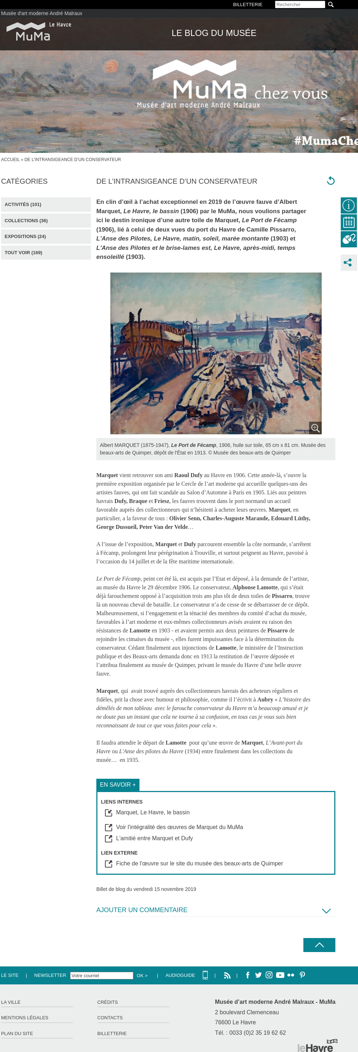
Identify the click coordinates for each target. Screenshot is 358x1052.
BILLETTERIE (248, 4)
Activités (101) (23, 204)
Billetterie (112, 1033)
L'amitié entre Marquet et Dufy (154, 838)
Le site (9, 975)
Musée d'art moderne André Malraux (41, 13)
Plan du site (17, 1033)
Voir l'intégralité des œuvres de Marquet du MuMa (179, 827)
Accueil (10, 159)
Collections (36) (26, 220)
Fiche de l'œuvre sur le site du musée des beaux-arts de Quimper (199, 863)
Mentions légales (24, 1017)
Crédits (107, 1002)
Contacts (110, 1017)
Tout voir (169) (23, 252)
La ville (10, 1002)
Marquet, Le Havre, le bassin (153, 812)
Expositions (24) (25, 236)
